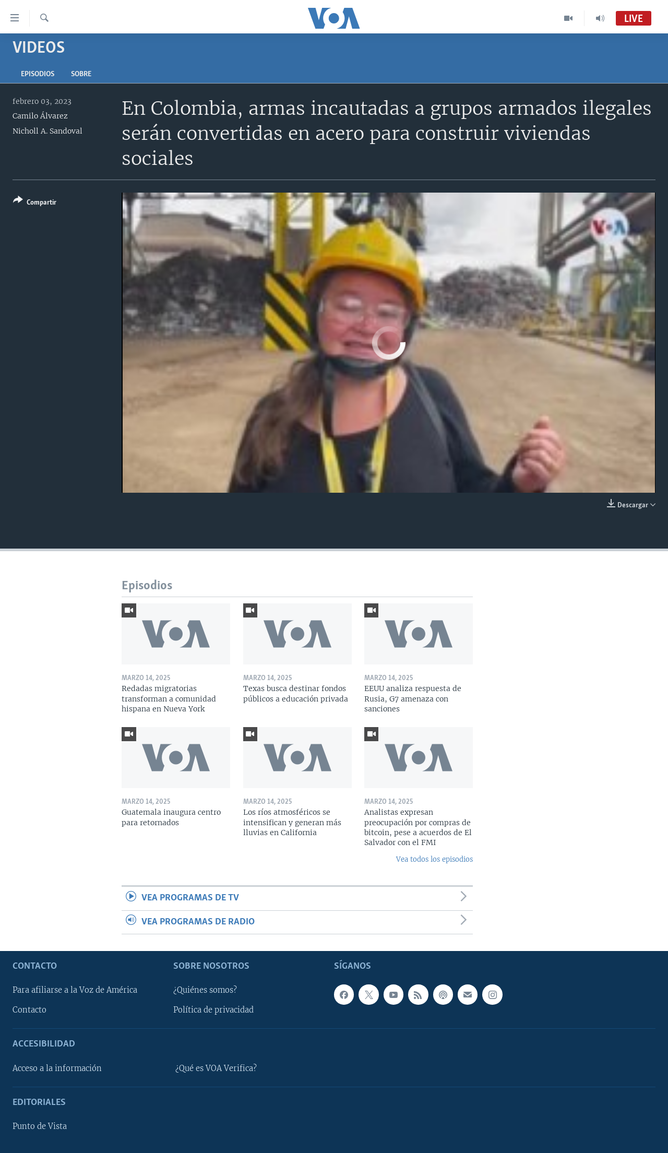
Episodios (37, 74)
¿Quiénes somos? (205, 990)
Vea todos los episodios (434, 859)
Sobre (81, 74)
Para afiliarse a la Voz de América (75, 990)
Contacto (29, 1010)
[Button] (34, 203)
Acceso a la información (57, 1068)
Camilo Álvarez (40, 116)
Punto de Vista (40, 1126)
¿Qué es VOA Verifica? (216, 1068)
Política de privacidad (213, 1010)
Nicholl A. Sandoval (47, 131)
